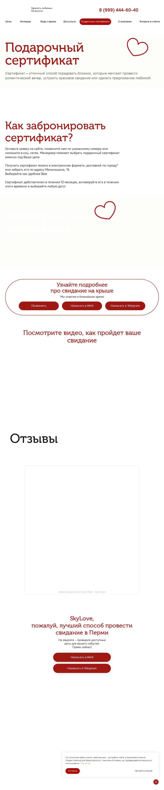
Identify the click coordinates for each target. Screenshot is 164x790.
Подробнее (85, 763)
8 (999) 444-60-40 (118, 10)
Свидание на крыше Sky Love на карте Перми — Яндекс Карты (82, 592)
